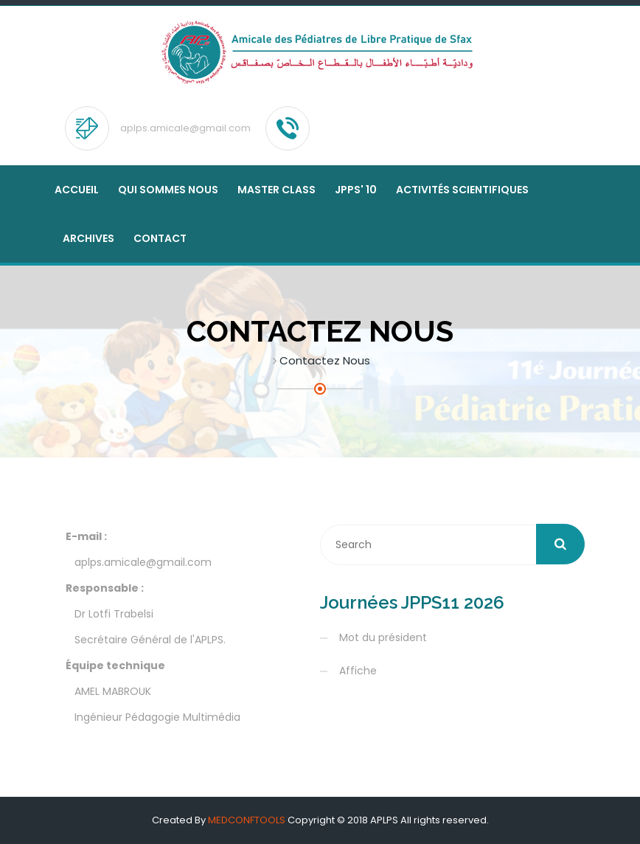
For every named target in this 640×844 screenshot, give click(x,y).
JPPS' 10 (356, 189)
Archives (88, 238)
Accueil (77, 189)
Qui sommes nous (168, 189)
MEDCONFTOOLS (246, 820)
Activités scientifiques (462, 189)
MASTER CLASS (276, 189)
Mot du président (383, 637)
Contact (160, 238)
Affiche (358, 670)
